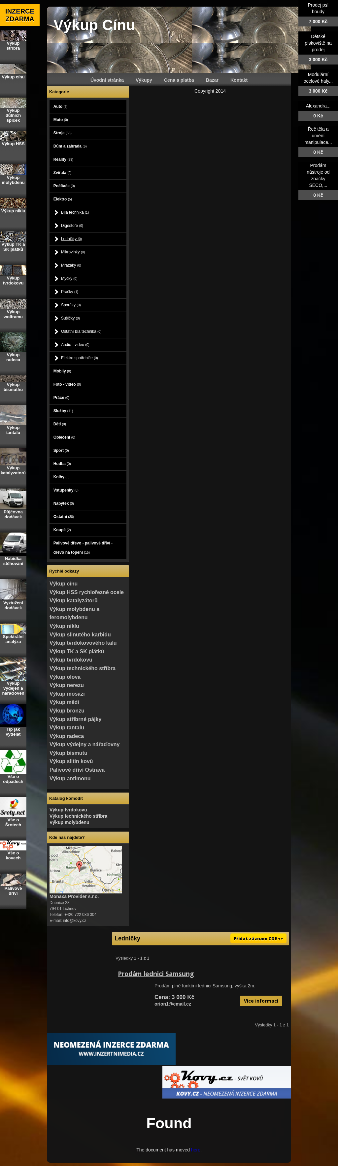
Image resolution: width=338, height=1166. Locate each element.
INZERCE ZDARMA (19, 15)
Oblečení (64, 437)
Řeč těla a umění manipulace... (318, 135)
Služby (63, 411)
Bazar (212, 80)
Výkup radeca (67, 736)
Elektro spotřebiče (79, 358)
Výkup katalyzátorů (74, 600)
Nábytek (63, 503)
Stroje (62, 133)
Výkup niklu (64, 626)
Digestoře (72, 225)
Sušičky (70, 318)
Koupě (62, 530)
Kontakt (239, 80)
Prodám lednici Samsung (156, 974)
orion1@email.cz (172, 1004)
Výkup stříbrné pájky (75, 719)
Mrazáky (71, 265)
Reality (63, 159)
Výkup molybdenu (69, 822)
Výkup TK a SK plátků (77, 651)
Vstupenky (66, 490)
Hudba (62, 463)
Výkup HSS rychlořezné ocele (87, 592)
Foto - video (67, 384)
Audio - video (75, 344)
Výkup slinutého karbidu (80, 634)
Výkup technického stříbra (83, 668)
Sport (61, 450)
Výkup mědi (64, 702)
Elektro (62, 199)
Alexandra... (318, 105)
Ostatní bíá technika (81, 331)
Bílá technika (75, 212)
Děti (59, 424)
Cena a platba (179, 80)
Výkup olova (65, 677)
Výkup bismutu (68, 753)
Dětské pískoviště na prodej (318, 43)
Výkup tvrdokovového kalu (83, 643)
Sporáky (71, 305)
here (195, 1149)
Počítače (64, 186)
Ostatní (63, 516)
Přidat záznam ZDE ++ (258, 938)
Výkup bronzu (67, 710)
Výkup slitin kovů (71, 761)
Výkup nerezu (67, 685)
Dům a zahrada (70, 146)
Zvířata (62, 172)
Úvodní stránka (107, 80)
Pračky (69, 291)
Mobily (62, 371)
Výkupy (144, 80)
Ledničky (71, 239)
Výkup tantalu (67, 727)
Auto (60, 106)
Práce (61, 397)
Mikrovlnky (73, 252)
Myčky (69, 278)
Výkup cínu (64, 583)
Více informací (261, 1001)
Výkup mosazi (67, 694)
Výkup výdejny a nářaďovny (84, 744)
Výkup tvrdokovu (71, 660)
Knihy (61, 477)
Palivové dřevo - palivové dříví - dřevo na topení (83, 548)
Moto (60, 119)
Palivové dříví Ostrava (77, 770)
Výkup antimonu (70, 778)
